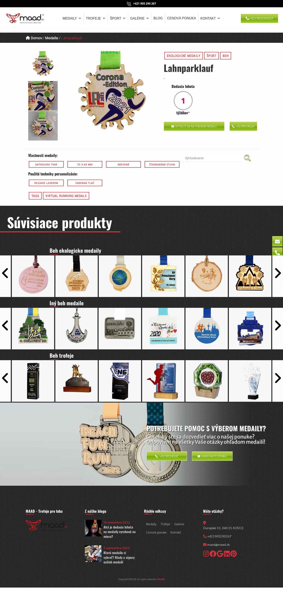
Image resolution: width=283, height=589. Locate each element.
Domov (34, 37)
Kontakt (210, 18)
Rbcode (161, 581)
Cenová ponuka (181, 18)
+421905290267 (259, 18)
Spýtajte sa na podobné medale (194, 126)
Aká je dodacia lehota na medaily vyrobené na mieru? (120, 533)
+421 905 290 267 (144, 3)
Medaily (72, 18)
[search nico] (211, 158)
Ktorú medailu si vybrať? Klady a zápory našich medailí (119, 559)
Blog (158, 18)
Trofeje (96, 18)
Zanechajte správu (212, 458)
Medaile (51, 37)
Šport (118, 18)
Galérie (139, 18)
